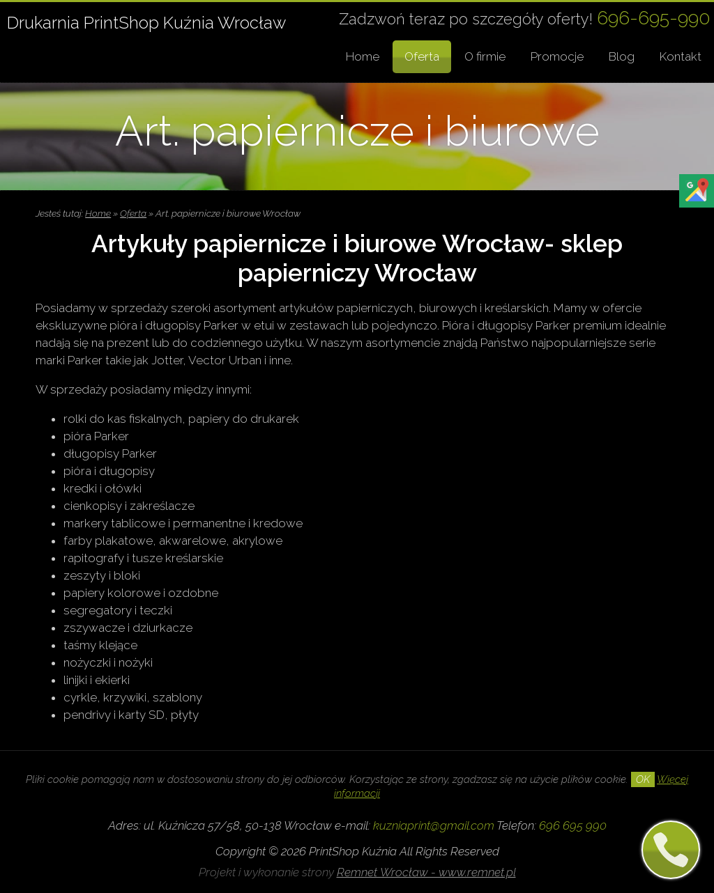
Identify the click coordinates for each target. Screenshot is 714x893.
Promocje (557, 56)
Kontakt (680, 56)
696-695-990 (654, 18)
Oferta (421, 56)
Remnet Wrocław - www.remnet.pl (426, 872)
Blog (622, 56)
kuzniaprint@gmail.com (433, 825)
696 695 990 (573, 825)
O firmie (485, 56)
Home (362, 56)
